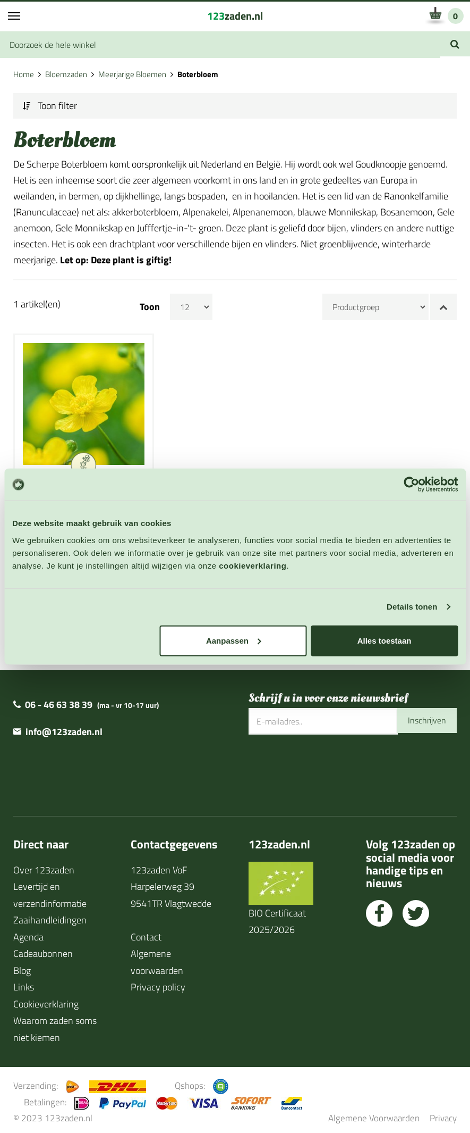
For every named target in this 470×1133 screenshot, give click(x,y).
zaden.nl (235, 15)
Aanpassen (233, 640)
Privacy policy (158, 983)
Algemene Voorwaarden (374, 1114)
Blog (22, 967)
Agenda (28, 933)
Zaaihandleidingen (50, 916)
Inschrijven (424, 717)
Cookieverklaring (46, 1000)
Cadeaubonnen (43, 950)
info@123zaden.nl (63, 728)
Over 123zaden (43, 866)
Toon (150, 307)
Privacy (443, 1114)
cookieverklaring (252, 565)
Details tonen (412, 606)
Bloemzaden (66, 74)
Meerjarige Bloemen (132, 74)
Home (23, 74)
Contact (146, 933)
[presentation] (329, 765)
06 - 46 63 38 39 (58, 701)
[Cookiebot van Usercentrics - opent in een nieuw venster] (411, 485)
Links (23, 983)
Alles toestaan (384, 640)
